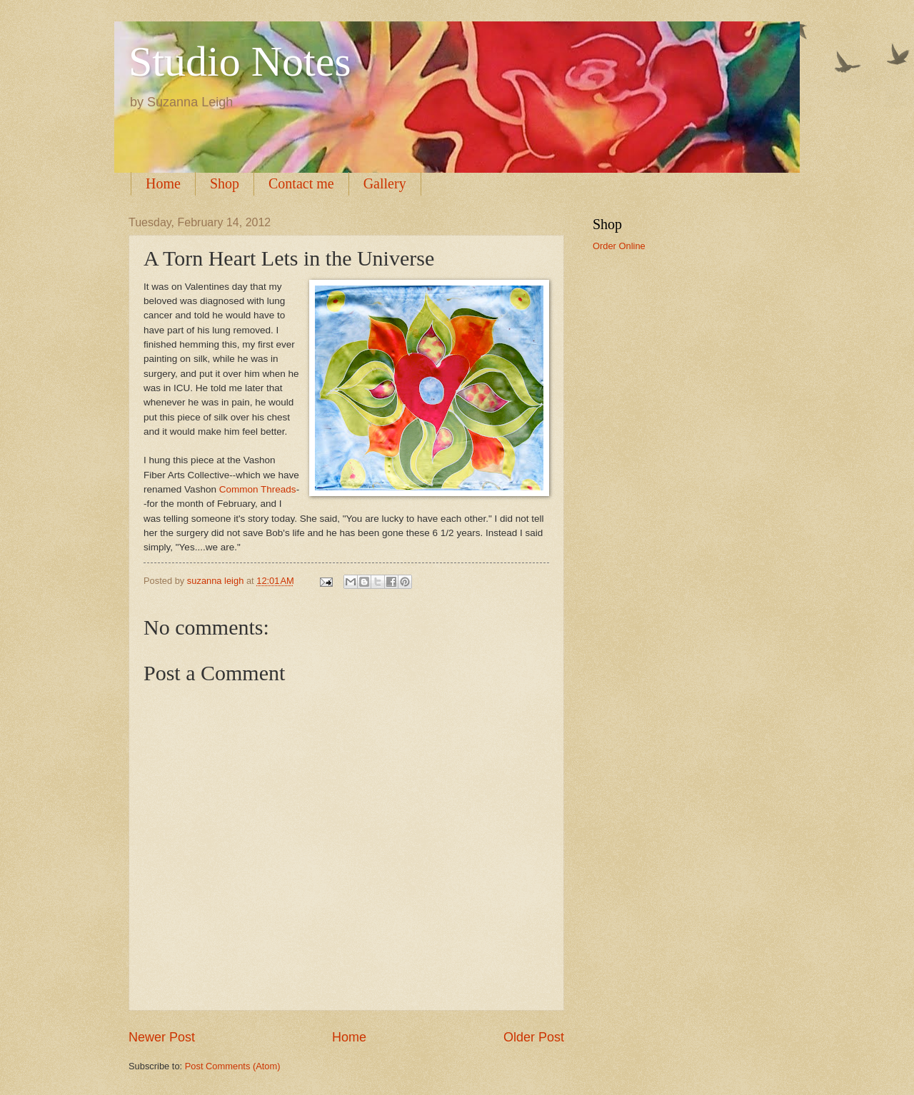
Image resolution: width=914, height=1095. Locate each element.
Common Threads (257, 489)
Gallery (384, 183)
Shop (224, 183)
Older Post (533, 1037)
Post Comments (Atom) (233, 1066)
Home (163, 183)
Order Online (619, 246)
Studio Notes (240, 61)
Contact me (301, 183)
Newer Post (162, 1037)
